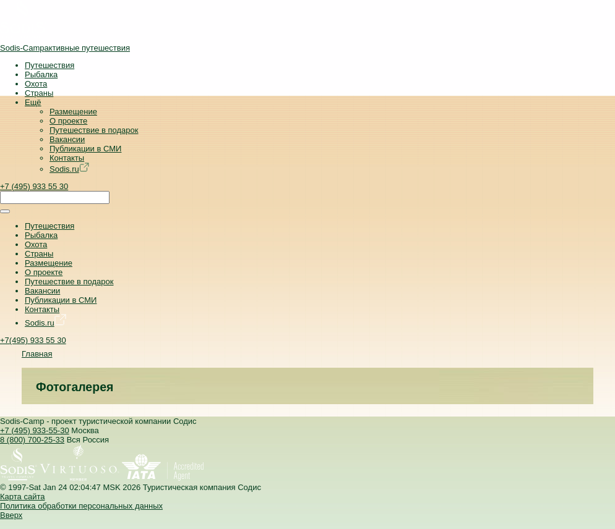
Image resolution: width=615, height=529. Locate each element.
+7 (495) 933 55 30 (34, 186)
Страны (39, 93)
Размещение (73, 111)
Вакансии (67, 139)
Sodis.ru (69, 169)
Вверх (11, 515)
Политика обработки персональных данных (81, 505)
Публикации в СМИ (85, 148)
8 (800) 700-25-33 (32, 439)
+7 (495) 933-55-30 (34, 430)
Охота (36, 83)
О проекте (68, 120)
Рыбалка (41, 74)
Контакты (66, 158)
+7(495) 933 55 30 (33, 340)
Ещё (33, 102)
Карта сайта (22, 496)
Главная (37, 353)
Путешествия (49, 65)
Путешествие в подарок (93, 130)
